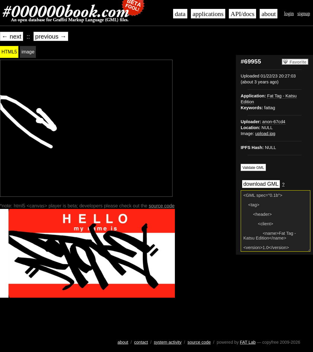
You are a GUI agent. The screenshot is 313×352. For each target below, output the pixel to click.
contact (141, 342)
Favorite (298, 62)
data (180, 14)
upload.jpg (265, 133)
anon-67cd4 (273, 121)
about (268, 14)
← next (11, 36)
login (289, 13)
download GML (261, 184)
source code (162, 205)
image (27, 51)
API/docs (242, 14)
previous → (50, 36)
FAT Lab (247, 342)
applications (208, 14)
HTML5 (9, 51)
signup (303, 13)
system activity (168, 342)
